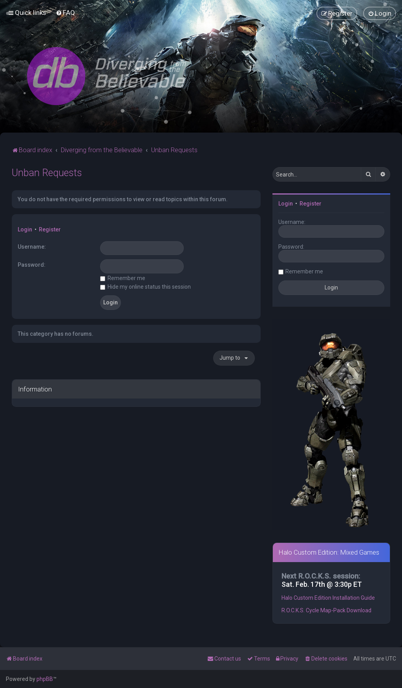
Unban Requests (47, 172)
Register (50, 229)
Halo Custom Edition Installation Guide (328, 598)
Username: (32, 246)
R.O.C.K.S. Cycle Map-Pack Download (326, 610)
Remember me (122, 278)
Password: (32, 265)
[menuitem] (65, 12)
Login (25, 229)
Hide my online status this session (145, 287)
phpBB (45, 679)
